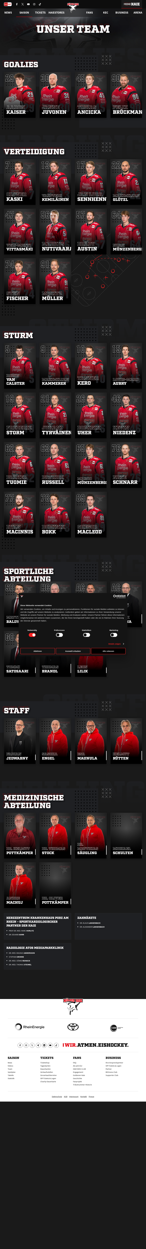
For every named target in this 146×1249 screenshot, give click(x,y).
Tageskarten (45, 1213)
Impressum (73, 1244)
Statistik (11, 1226)
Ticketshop (44, 1210)
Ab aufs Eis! (77, 1213)
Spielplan (11, 1219)
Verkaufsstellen (46, 1219)
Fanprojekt (77, 1229)
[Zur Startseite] (73, 10)
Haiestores (56, 12)
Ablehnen (37, 651)
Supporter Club (112, 1222)
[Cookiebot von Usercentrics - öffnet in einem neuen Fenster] (115, 596)
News (10, 1210)
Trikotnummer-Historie (82, 1232)
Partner (109, 1216)
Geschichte (77, 1226)
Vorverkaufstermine (48, 1222)
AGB (58, 1244)
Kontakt (91, 1244)
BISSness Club (111, 1219)
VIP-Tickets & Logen (48, 1226)
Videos (10, 1213)
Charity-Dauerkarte (48, 1229)
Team (10, 1216)
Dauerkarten (45, 1216)
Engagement (78, 1219)
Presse (107, 1244)
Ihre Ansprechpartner (114, 1210)
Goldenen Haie (79, 1222)
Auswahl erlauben (73, 651)
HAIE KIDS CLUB (79, 1216)
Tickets (40, 12)
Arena (138, 12)
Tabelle (11, 1222)
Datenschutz (41, 1244)
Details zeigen (114, 644)
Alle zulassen (108, 651)
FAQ (74, 1210)
